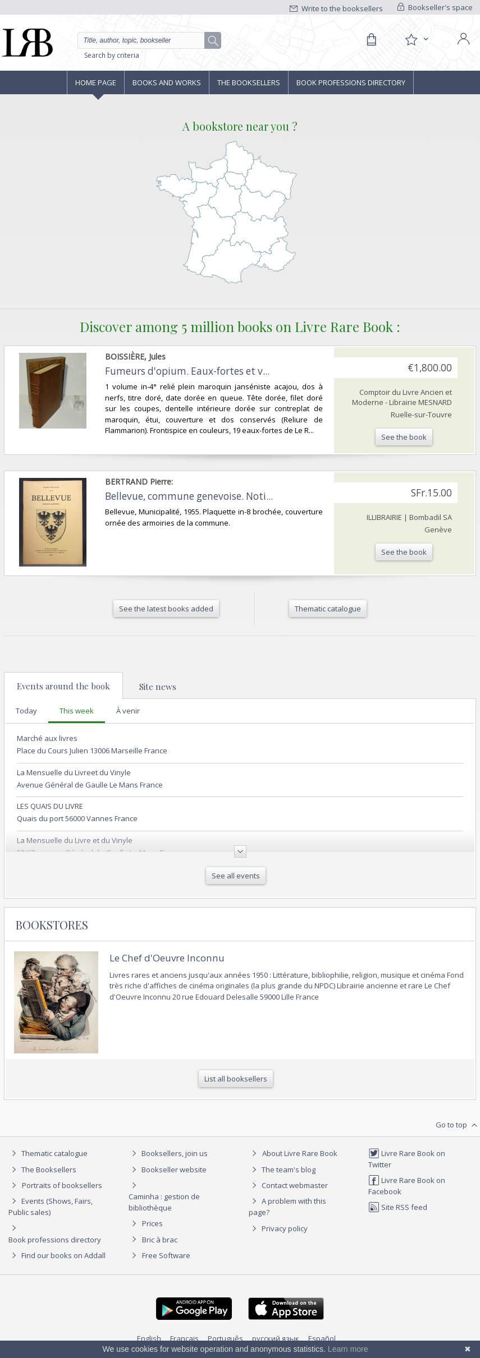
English (149, 1338)
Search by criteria (111, 55)
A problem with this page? (287, 1206)
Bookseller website (168, 1169)
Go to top (458, 1125)
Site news (157, 686)
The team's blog (282, 1169)
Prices (152, 1223)
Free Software (166, 1255)
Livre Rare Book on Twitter (406, 1159)
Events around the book (63, 686)
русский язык (275, 1338)
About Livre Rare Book (299, 1153)
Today (26, 711)
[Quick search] (149, 40)
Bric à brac (159, 1240)
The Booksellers (248, 82)
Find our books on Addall (57, 1255)
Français (184, 1338)
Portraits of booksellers (62, 1185)
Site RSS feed (397, 1207)
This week (77, 711)
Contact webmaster (288, 1185)
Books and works (166, 82)
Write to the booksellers (336, 8)
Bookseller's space (435, 7)
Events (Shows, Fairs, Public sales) (50, 1206)
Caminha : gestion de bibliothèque (164, 1202)
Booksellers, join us (168, 1153)
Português (225, 1338)
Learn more (348, 1349)
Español (322, 1338)
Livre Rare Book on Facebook (406, 1185)
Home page (95, 82)
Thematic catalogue (48, 1153)
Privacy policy (278, 1228)
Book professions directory (350, 82)
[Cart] (371, 39)
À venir (128, 711)
